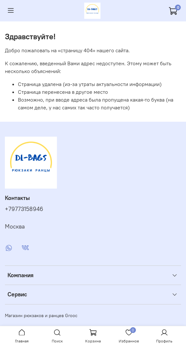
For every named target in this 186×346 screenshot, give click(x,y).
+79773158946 (24, 209)
